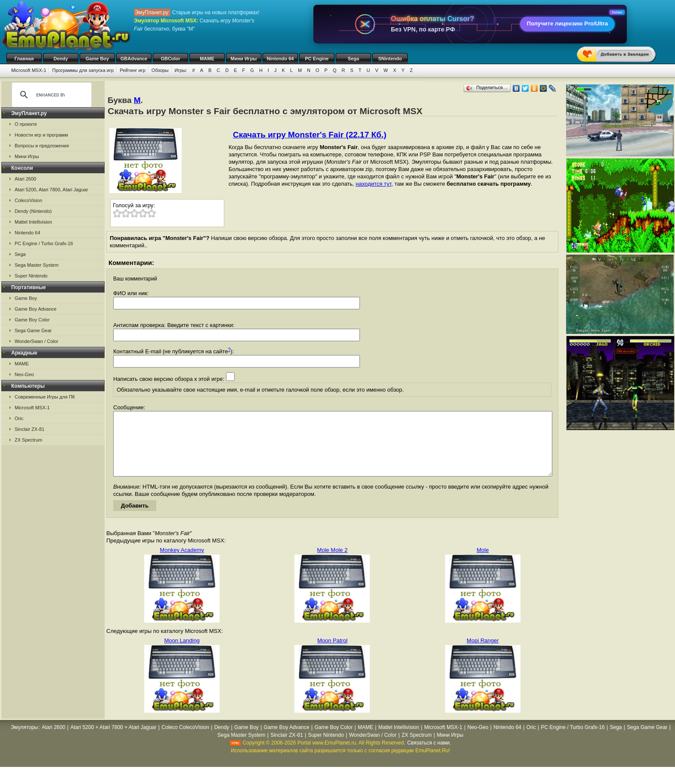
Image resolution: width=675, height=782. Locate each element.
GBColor (170, 58)
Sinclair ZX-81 (29, 429)
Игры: (181, 70)
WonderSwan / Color (36, 341)
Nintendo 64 (280, 58)
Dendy (60, 58)
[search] (50, 95)
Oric (19, 418)
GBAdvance (134, 58)
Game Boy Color (32, 319)
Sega (353, 58)
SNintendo (390, 58)
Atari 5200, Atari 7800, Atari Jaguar (51, 189)
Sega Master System (37, 265)
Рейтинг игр (133, 70)
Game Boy (97, 58)
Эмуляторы (24, 740)
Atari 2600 (25, 178)
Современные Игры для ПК (45, 396)
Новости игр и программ (41, 134)
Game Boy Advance (35, 309)
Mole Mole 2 (332, 563)
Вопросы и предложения (42, 145)
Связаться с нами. (429, 756)
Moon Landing (181, 653)
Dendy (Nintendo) (33, 211)
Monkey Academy (182, 563)
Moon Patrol (332, 653)
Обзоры (160, 70)
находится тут (373, 184)
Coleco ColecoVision (185, 740)
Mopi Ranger (483, 653)
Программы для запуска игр (83, 70)
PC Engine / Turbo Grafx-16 (44, 243)
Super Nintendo (31, 275)
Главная (24, 58)
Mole (483, 563)
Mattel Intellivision (33, 221)
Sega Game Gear (33, 330)
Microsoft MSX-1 (28, 70)
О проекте (26, 124)
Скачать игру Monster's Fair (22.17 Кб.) (309, 134)
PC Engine (316, 58)
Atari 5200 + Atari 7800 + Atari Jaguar (113, 740)
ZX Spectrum (28, 439)
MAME (207, 58)
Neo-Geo (24, 374)
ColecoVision (28, 200)
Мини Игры (244, 58)
